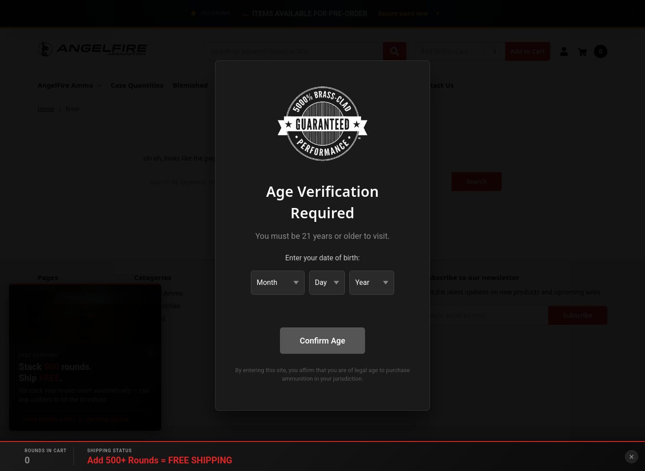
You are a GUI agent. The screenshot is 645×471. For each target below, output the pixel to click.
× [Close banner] (631, 456)
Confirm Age (322, 340)
